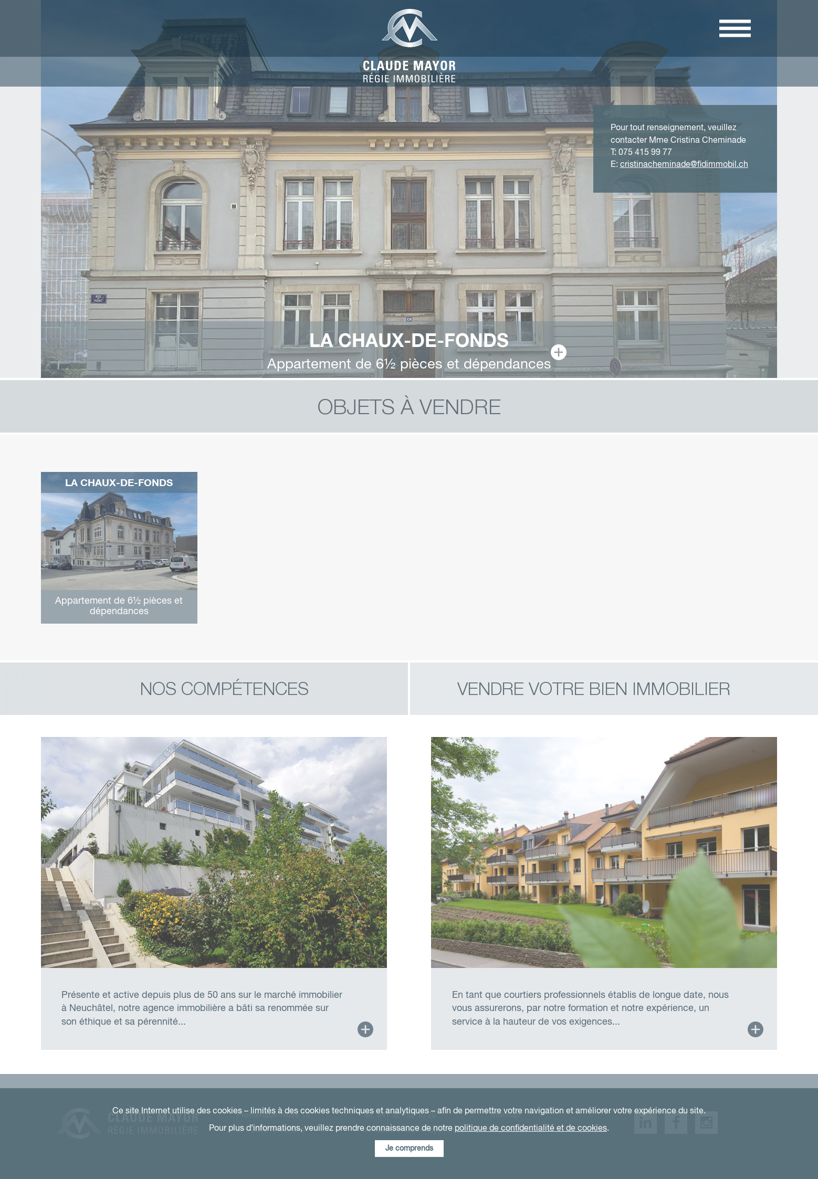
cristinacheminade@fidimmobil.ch (684, 164)
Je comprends (409, 1148)
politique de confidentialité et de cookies (531, 1128)
